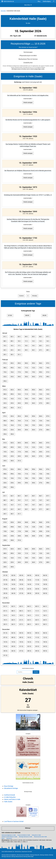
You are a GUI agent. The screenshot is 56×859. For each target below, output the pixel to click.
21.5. (47, 452)
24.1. (19, 350)
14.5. (47, 447)
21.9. (47, 558)
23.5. (12, 456)
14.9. (47, 553)
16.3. (12, 398)
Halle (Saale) (8, 801)
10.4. (19, 420)
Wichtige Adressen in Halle (25, 836)
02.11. (13, 606)
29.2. (5, 381)
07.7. (47, 496)
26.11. (13, 624)
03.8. (19, 522)
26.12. (13, 651)
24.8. (19, 536)
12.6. (33, 474)
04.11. (29, 606)
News (3, 838)
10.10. (29, 580)
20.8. (40, 531)
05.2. (33, 363)
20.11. (13, 620)
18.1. (26, 345)
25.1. (26, 350)
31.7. (19, 514)
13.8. (40, 527)
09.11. (21, 611)
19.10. (5, 589)
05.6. (33, 469)
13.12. (5, 642)
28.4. (47, 429)
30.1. (12, 354)
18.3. (26, 398)
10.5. (19, 447)
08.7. (5, 500)
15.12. (21, 642)
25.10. (5, 593)
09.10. (21, 580)
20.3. (40, 398)
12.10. (45, 580)
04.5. (26, 443)
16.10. (29, 584)
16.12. (29, 642)
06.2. (40, 363)
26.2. (33, 376)
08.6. (5, 474)
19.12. (5, 646)
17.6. (19, 478)
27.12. (21, 651)
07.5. (47, 443)
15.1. (5, 345)
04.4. (26, 416)
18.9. (26, 558)
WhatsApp (34, 295)
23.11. (37, 620)
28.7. (47, 509)
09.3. (12, 394)
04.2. (26, 363)
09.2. (12, 367)
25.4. (26, 429)
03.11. (21, 606)
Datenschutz (18, 851)
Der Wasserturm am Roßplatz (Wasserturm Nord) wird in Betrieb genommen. (27, 170)
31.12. (5, 655)
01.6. (5, 469)
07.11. (5, 611)
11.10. (37, 580)
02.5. (12, 443)
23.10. (37, 589)
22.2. (5, 376)
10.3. (19, 394)
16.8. (12, 531)
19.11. (5, 620)
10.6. (19, 474)
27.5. (40, 456)
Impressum (9, 838)
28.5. (47, 456)
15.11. (21, 615)
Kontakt (30, 851)
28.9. (47, 562)
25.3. (26, 403)
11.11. (37, 611)
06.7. (40, 496)
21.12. (21, 646)
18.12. (45, 642)
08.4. (5, 420)
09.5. (12, 447)
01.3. (5, 389)
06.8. (40, 522)
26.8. (33, 536)
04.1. (26, 336)
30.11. (45, 624)
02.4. (12, 416)
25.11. (5, 624)
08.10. (13, 580)
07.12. (5, 637)
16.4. (12, 425)
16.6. (12, 478)
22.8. (5, 536)
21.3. (47, 398)
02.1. (12, 336)
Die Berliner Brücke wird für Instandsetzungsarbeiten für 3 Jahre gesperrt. (28, 120)
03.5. (19, 443)
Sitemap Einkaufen (34, 855)
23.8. (12, 536)
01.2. (5, 363)
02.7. (12, 496)
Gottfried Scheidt (9, 795)
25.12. (5, 651)
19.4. (33, 425)
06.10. (45, 575)
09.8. (12, 527)
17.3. (19, 398)
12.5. (33, 447)
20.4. (40, 425)
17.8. (19, 531)
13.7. (40, 500)
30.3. (12, 407)
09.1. (12, 341)
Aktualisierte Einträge (11, 788)
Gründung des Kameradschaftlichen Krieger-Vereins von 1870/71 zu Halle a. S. (28, 195)
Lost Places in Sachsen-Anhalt (14, 821)
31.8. (19, 540)
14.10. (13, 584)
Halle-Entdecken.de (7, 1)
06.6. (40, 469)
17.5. (19, 452)
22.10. (29, 589)
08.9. (5, 553)
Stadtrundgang (47, 1)
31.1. (19, 354)
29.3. (5, 407)
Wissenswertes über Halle (40, 836)
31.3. (19, 407)
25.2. (26, 376)
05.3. (33, 389)
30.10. (45, 593)
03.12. (21, 633)
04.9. (26, 549)
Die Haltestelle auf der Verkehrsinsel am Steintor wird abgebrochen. (28, 95)
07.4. (47, 416)
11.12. (37, 637)
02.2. (12, 363)
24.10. (45, 589)
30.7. (12, 514)
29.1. (5, 354)
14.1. (47, 341)
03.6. (19, 469)
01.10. (5, 575)
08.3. (5, 394)
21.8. (47, 531)
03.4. (19, 416)
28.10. (29, 593)
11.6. (26, 474)
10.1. (19, 341)
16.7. (12, 505)
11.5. (26, 447)
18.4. (26, 425)
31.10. (5, 598)
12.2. (33, 367)
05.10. (37, 575)
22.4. (5, 429)
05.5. (33, 443)
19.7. (33, 505)
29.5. (5, 460)
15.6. (5, 478)
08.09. (27, 315)
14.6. (47, 474)
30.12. (45, 651)
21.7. (47, 505)
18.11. (45, 615)
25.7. (26, 509)
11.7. (26, 500)
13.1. (40, 341)
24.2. (19, 376)
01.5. (5, 443)
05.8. (33, 522)
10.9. (19, 553)
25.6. (26, 483)
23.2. (12, 376)
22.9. (5, 562)
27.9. (40, 562)
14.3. (47, 394)
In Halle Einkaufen (10, 797)
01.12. (5, 633)
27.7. (40, 509)
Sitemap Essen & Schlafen (23, 855)
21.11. (21, 620)
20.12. (13, 646)
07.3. (47, 389)
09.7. (12, 500)
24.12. (45, 646)
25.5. (26, 456)
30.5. (12, 460)
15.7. (5, 505)
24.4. (19, 429)
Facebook (21, 295)
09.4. (12, 420)
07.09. (10, 315)
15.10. (21, 584)
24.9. (19, 562)
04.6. (26, 469)
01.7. (5, 496)
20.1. (40, 345)
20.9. (40, 558)
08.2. (5, 367)
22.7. (5, 509)
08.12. (13, 637)
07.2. (47, 363)
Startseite (3, 10)
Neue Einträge (8, 786)
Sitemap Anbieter (44, 855)
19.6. (33, 478)
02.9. (12, 549)
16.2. (12, 372)
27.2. (40, 376)
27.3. (40, 403)
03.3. (19, 389)
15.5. (5, 452)
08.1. (5, 341)
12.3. (33, 394)
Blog (39, 1)
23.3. (12, 403)
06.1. (40, 336)
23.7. (12, 509)
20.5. (40, 452)
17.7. (19, 505)
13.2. (40, 367)
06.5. (40, 443)
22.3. (5, 403)
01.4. (5, 416)
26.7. (33, 509)
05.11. (37, 606)
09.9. (12, 553)
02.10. (13, 575)
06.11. (45, 606)
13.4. (40, 420)
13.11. (5, 615)
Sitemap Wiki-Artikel (28, 856)
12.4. (33, 420)
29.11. (37, 624)
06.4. (40, 416)
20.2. (40, 372)
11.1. (26, 341)
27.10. (21, 593)
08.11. (13, 611)
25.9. (26, 562)
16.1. (12, 345)
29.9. (5, 567)
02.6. (12, 469)
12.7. (33, 500)
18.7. (26, 505)
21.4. (47, 425)
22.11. (29, 620)
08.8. (5, 527)
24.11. (45, 620)
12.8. (33, 527)
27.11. (21, 624)
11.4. (26, 420)
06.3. (40, 389)
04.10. (29, 575)
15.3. (5, 398)
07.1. (47, 336)
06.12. (45, 633)
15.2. (5, 372)
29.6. (5, 487)
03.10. (21, 575)
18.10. (45, 584)
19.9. (33, 558)
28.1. (47, 350)
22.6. (5, 483)
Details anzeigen (28, 102)
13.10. (5, 584)
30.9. (12, 567)
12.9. (33, 553)
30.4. (12, 434)
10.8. (19, 527)
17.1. (19, 345)
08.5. (5, 447)
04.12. (29, 633)
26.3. (33, 403)
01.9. (5, 549)
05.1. (33, 336)
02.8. (12, 522)
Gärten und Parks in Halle (12, 799)
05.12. (37, 633)
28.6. (47, 483)
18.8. (26, 531)
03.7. (19, 496)
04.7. (26, 496)
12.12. (45, 637)
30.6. (12, 487)
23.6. (12, 483)
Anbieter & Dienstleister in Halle (9, 836)
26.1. (33, 350)
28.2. (47, 376)
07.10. (5, 580)
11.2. (26, 367)
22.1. (5, 350)
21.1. (47, 345)
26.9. (33, 562)
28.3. (47, 403)
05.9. (33, 549)
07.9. (47, 549)
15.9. (5, 558)
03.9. (19, 549)
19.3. (33, 398)
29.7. (5, 514)
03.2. (19, 363)
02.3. (12, 389)
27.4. (40, 429)
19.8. (33, 531)
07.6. (47, 469)
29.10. (37, 593)
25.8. (26, 536)
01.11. (5, 606)
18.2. (26, 372)
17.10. (37, 584)
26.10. (13, 593)
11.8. (26, 527)
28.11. (29, 624)
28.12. (29, 651)
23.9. (12, 562)
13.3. (40, 394)
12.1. (33, 341)
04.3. (26, 389)
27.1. (40, 350)
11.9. (26, 553)
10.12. (29, 637)
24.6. (19, 483)
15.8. (5, 531)
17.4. (19, 425)
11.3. (26, 394)
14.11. (13, 615)
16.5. (12, 452)
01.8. (5, 522)
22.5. (5, 456)
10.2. (19, 367)
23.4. (12, 429)
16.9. (12, 558)
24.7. (19, 509)
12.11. (45, 611)
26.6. (33, 483)
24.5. (19, 456)
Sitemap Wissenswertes (17, 856)
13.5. (40, 447)
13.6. (40, 474)
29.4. (5, 434)
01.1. (5, 336)
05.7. (33, 496)
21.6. (47, 478)
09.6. (12, 474)
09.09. (45, 315)
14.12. (13, 642)
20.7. (40, 505)
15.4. (5, 425)
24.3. (19, 403)
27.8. (40, 536)
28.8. (47, 536)
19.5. (33, 452)
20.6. (40, 478)
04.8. (26, 522)
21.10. (21, 589)
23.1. (12, 350)
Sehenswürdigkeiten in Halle (9, 835)
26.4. (33, 429)
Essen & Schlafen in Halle (24, 835)
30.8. (12, 540)
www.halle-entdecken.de (8, 851)
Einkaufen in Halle (36, 835)
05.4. (33, 416)
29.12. (37, 651)
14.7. (47, 500)
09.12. (21, 637)
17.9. (19, 558)
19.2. (33, 372)
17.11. (37, 615)
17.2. (19, 372)
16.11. (29, 615)
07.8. (47, 522)
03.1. (19, 336)
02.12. (13, 633)
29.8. (5, 540)
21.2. (47, 372)
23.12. (37, 646)
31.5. (19, 460)
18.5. (26, 452)
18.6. (26, 478)
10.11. (29, 611)
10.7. (19, 500)
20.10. (13, 589)
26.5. (33, 456)
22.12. (29, 646)
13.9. (40, 553)
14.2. (47, 367)
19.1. (33, 345)
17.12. (37, 642)
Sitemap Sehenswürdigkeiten (9, 855)
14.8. (47, 527)
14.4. (47, 420)
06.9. (40, 549)
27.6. (40, 483)
